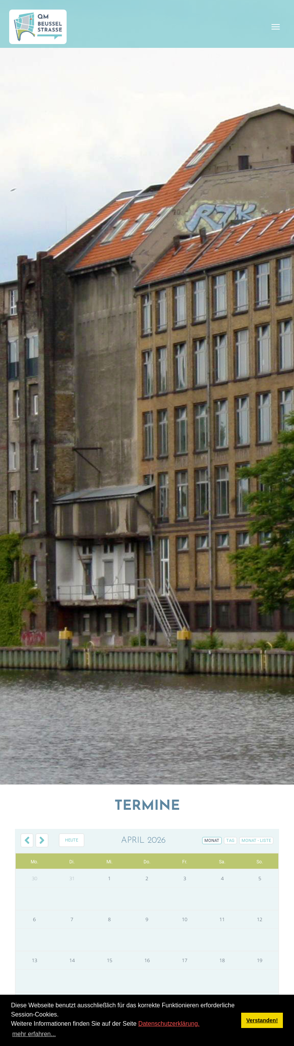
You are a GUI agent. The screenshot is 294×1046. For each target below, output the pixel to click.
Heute (71, 840)
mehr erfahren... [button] (34, 1034)
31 (72, 878)
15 (109, 960)
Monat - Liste (256, 840)
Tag (230, 840)
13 (34, 960)
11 (222, 919)
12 (259, 919)
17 (184, 960)
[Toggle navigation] (275, 26)
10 (184, 919)
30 (34, 878)
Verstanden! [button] (262, 1020)
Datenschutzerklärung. (168, 1023)
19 (259, 960)
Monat (211, 840)
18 (222, 960)
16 (147, 960)
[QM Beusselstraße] (38, 27)
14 (72, 960)
